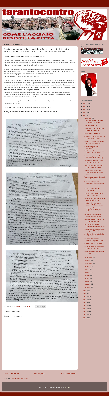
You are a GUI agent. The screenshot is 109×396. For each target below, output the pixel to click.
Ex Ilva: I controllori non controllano (92, 189)
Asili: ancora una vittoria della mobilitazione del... (94, 194)
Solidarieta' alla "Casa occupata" (91, 147)
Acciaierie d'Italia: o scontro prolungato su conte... (93, 121)
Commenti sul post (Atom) (19, 378)
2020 (85, 294)
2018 (85, 300)
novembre (88, 257)
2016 (85, 306)
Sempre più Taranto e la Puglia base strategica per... (92, 209)
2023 (85, 112)
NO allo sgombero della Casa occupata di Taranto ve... (94, 230)
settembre (88, 263)
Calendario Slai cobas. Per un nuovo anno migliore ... (94, 137)
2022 (85, 115)
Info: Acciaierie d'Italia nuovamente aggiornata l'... (94, 225)
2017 (85, 303)
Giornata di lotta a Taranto (93, 244)
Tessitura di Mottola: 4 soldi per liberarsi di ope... (93, 161)
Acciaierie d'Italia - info (92, 133)
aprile (87, 278)
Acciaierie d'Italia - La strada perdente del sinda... (94, 129)
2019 (85, 297)
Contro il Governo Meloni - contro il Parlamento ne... (93, 204)
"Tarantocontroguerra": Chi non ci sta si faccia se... (93, 166)
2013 (85, 315)
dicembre (88, 118)
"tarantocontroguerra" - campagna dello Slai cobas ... (94, 183)
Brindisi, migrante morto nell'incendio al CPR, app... (94, 157)
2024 (85, 109)
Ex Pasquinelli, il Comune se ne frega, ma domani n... (94, 247)
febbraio (88, 284)
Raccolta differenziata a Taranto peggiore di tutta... (94, 239)
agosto (87, 266)
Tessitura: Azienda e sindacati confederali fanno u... (94, 178)
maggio (87, 275)
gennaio (88, 287)
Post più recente (12, 373)
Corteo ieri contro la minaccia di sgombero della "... (94, 142)
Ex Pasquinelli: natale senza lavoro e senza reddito (94, 152)
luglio (87, 269)
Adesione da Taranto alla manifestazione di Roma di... (93, 172)
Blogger (67, 387)
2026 (85, 103)
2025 (85, 106)
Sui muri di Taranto (90, 125)
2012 (85, 318)
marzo (87, 281)
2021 (85, 291)
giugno (87, 272)
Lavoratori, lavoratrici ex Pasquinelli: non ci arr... (93, 215)
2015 (85, 309)
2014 (85, 312)
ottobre (87, 260)
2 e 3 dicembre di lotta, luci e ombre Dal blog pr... (94, 235)
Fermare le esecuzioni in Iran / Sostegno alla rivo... (94, 220)
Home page (39, 373)
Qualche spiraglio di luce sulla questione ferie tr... (94, 199)
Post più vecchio (68, 373)
